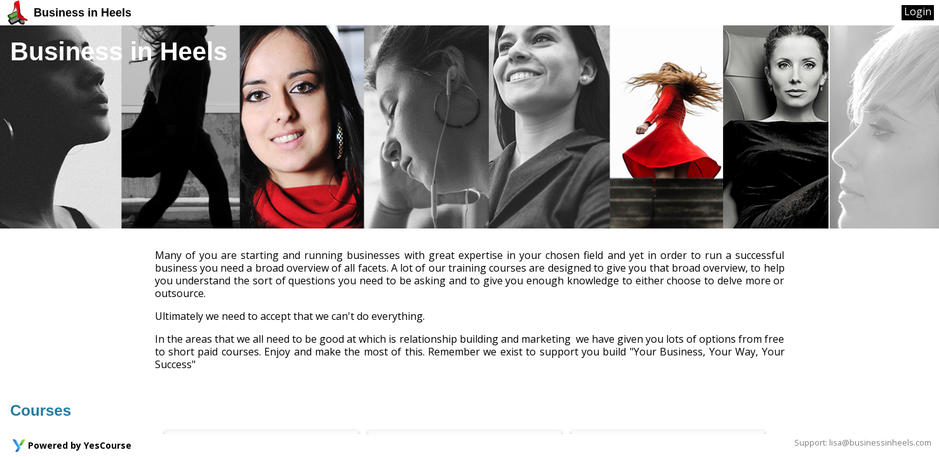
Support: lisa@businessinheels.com (862, 442)
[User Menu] (918, 12)
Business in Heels (68, 12)
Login (917, 11)
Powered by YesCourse (79, 445)
